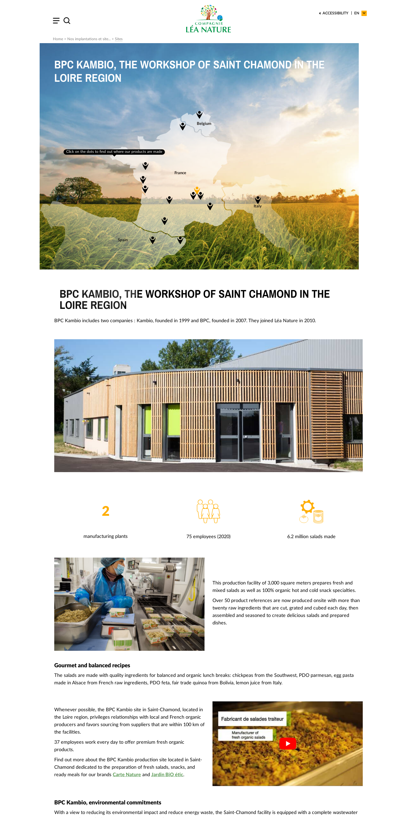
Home (58, 39)
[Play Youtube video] (287, 743)
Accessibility (335, 13)
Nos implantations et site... (89, 39)
